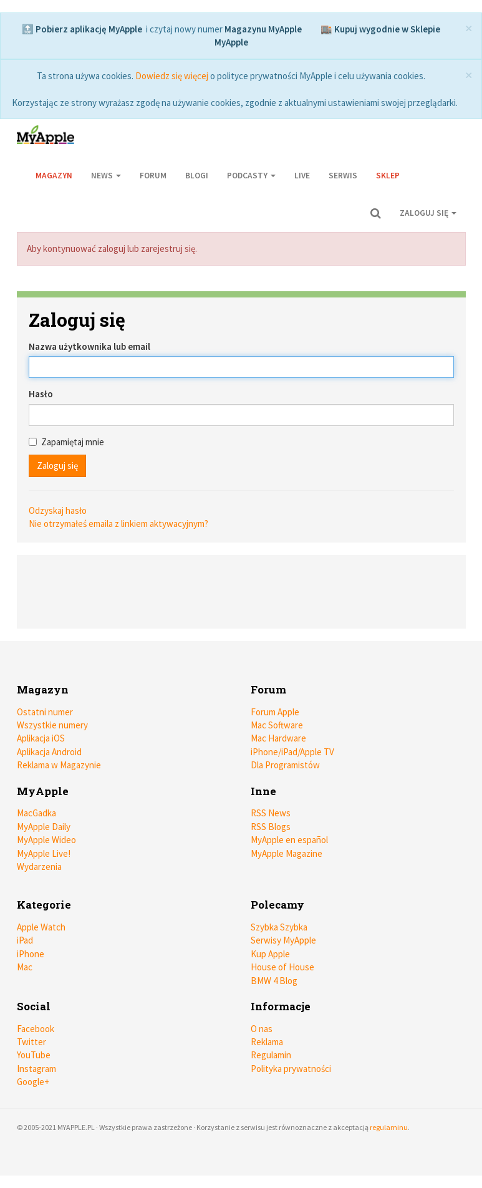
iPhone (30, 954)
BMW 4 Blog (274, 981)
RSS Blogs (271, 827)
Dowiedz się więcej (171, 76)
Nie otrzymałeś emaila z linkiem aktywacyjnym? (118, 523)
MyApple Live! (43, 853)
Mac (24, 967)
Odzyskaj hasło (58, 510)
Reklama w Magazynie (59, 765)
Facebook (35, 1029)
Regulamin (271, 1055)
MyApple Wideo (46, 840)
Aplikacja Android (49, 752)
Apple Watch (41, 927)
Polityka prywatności (291, 1069)
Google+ (33, 1082)
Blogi (196, 175)
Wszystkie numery (52, 725)
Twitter (31, 1042)
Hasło (41, 394)
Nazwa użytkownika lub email (89, 346)
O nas (261, 1029)
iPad (25, 940)
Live (302, 175)
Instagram (36, 1069)
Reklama (267, 1042)
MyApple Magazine (286, 853)
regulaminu (389, 1127)
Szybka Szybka (279, 927)
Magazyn (54, 175)
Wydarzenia (39, 866)
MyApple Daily (43, 827)
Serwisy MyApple (283, 940)
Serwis (343, 175)
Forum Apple (275, 712)
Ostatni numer (45, 712)
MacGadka (36, 813)
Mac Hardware (278, 738)
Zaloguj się (428, 213)
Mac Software (277, 725)
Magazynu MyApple (263, 29)
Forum (153, 175)
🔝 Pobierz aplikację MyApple (82, 29)
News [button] (106, 175)
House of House (282, 967)
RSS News (271, 813)
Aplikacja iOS (41, 738)
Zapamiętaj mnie (66, 442)
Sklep (388, 175)
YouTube (34, 1055)
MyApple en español (289, 840)
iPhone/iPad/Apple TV (292, 752)
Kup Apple (270, 954)
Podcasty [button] (251, 175)
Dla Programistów (285, 765)
